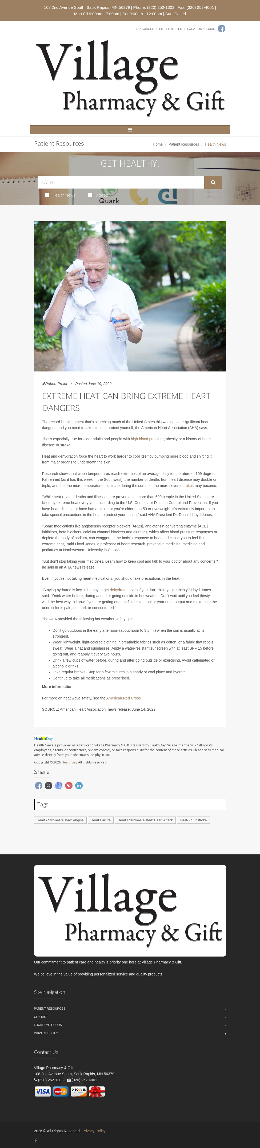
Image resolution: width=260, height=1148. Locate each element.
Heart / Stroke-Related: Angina (60, 820)
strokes (188, 485)
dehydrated (119, 590)
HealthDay (69, 762)
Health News (60, 195)
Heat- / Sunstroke (193, 820)
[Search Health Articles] (121, 182)
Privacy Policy (46, 1033)
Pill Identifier (170, 28)
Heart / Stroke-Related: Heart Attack (145, 820)
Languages (145, 28)
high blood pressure (147, 439)
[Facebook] (221, 28)
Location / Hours (201, 28)
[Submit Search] (213, 182)
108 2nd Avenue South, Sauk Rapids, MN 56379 (87, 7)
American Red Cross (123, 698)
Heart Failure (101, 820)
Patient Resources (184, 144)
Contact (41, 1016)
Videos (98, 195)
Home (158, 144)
